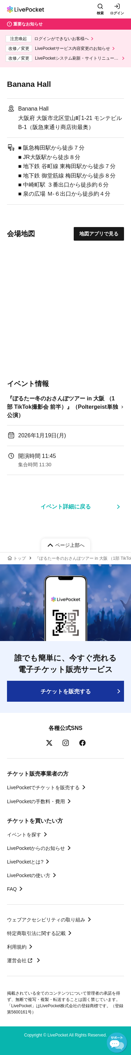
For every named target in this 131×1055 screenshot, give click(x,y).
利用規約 (17, 947)
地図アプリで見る (98, 233)
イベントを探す (24, 834)
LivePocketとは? (25, 862)
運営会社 (20, 960)
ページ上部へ (70, 545)
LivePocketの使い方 (28, 875)
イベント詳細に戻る (66, 507)
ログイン (117, 13)
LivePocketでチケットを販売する (43, 787)
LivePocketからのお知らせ (36, 848)
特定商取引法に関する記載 (36, 933)
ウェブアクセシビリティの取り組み (46, 919)
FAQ (12, 889)
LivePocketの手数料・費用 (36, 801)
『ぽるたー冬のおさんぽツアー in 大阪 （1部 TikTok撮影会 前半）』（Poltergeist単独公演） (62, 406)
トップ (19, 558)
